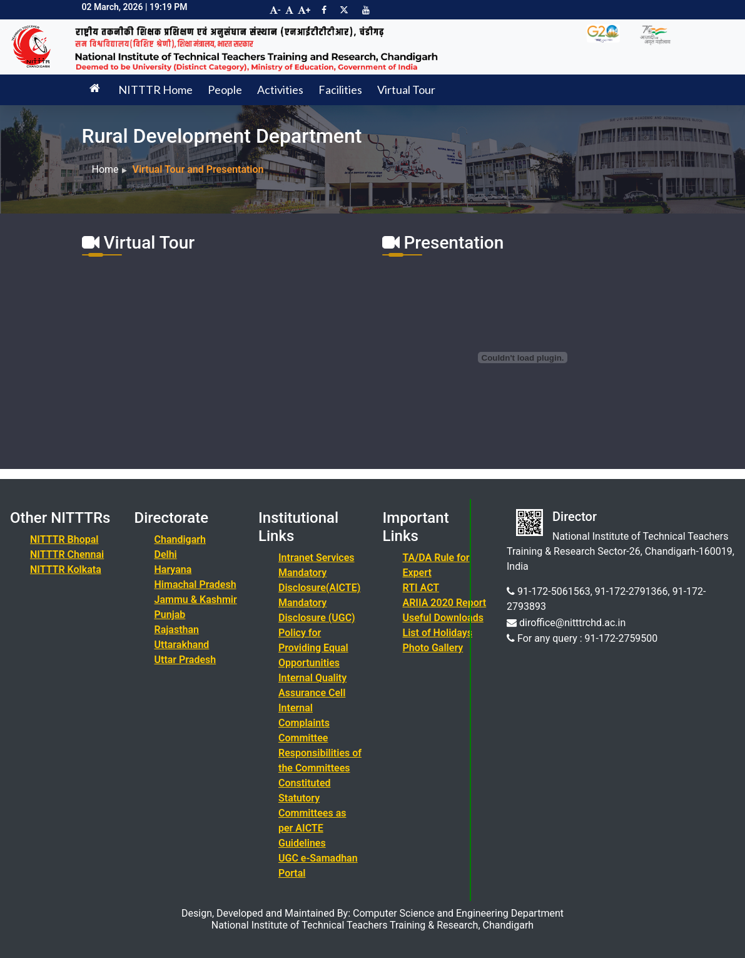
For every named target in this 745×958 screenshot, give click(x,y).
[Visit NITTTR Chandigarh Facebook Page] (324, 10)
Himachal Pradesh (195, 584)
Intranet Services (316, 558)
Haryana (173, 569)
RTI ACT (421, 588)
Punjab (170, 615)
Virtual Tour (406, 89)
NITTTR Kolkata (65, 569)
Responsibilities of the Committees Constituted (320, 768)
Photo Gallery (433, 648)
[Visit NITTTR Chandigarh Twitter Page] (344, 10)
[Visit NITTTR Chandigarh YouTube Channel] (366, 10)
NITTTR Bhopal (64, 539)
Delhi (166, 554)
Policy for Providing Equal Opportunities (313, 648)
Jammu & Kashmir (196, 599)
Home (105, 169)
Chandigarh (180, 539)
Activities (280, 89)
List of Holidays (437, 633)
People (225, 89)
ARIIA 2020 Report (445, 603)
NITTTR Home (155, 89)
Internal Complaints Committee (304, 723)
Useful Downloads (443, 618)
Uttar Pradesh (185, 660)
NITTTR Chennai (67, 554)
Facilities (340, 89)
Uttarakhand (182, 645)
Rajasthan (177, 630)
